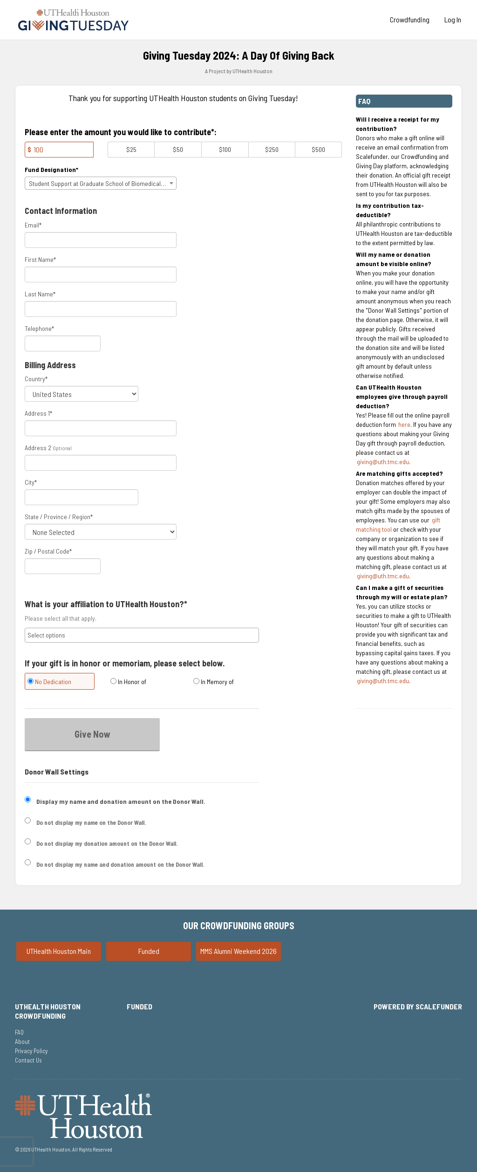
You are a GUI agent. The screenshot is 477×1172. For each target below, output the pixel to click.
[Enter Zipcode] (63, 566)
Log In (452, 19)
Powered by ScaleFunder (418, 1006)
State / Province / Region (59, 517)
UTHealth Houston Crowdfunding (48, 1011)
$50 (178, 149)
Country (36, 379)
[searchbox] (141, 635)
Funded (148, 950)
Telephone (39, 328)
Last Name (40, 294)
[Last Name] (101, 309)
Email (33, 225)
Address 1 (38, 413)
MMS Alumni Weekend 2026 (238, 950)
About (22, 1041)
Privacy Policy (31, 1051)
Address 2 (38, 448)
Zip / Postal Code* (48, 551)
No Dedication (49, 681)
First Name (40, 259)
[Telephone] (63, 343)
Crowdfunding (409, 19)
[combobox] (101, 183)
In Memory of (213, 681)
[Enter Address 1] (101, 428)
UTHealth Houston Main (59, 950)
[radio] (59, 682)
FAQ (19, 1032)
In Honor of (128, 681)
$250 (272, 149)
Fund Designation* (51, 169)
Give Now (92, 734)
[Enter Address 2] (101, 463)
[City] (81, 497)
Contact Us (28, 1060)
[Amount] (59, 150)
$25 (131, 149)
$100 (225, 149)
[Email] (101, 240)
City (31, 482)
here (404, 424)
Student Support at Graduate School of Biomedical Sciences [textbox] (102, 183)
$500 (318, 149)
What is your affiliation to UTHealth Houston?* (106, 604)
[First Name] (101, 274)
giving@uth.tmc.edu (383, 462)
